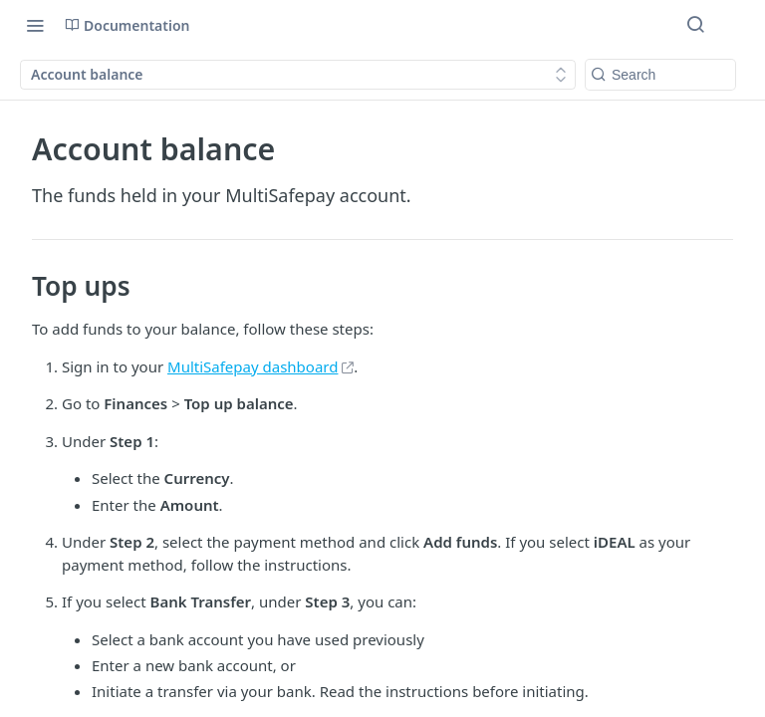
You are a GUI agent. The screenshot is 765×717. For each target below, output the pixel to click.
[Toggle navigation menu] (35, 25)
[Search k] (660, 75)
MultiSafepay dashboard (252, 366)
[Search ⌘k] (695, 25)
